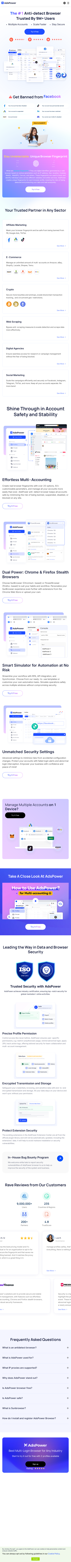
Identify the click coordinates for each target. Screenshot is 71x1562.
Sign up (35, 1464)
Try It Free (35, 32)
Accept (35, 1559)
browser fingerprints (21, 171)
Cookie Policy (54, 1553)
